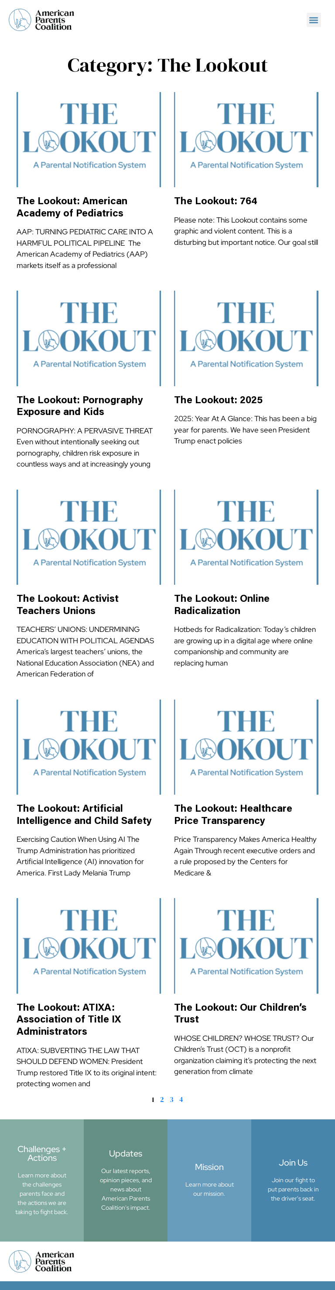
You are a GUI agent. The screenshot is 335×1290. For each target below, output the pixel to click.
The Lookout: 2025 (218, 401)
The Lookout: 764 (215, 202)
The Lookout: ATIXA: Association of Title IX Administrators (69, 1020)
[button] (314, 20)
